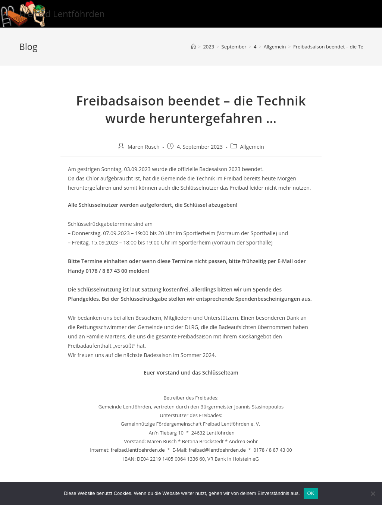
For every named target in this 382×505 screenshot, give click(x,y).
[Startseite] (193, 46)
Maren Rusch (143, 146)
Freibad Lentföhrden (62, 13)
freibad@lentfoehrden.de (217, 449)
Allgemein (252, 146)
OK (310, 493)
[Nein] (372, 493)
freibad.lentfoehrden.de (138, 449)
